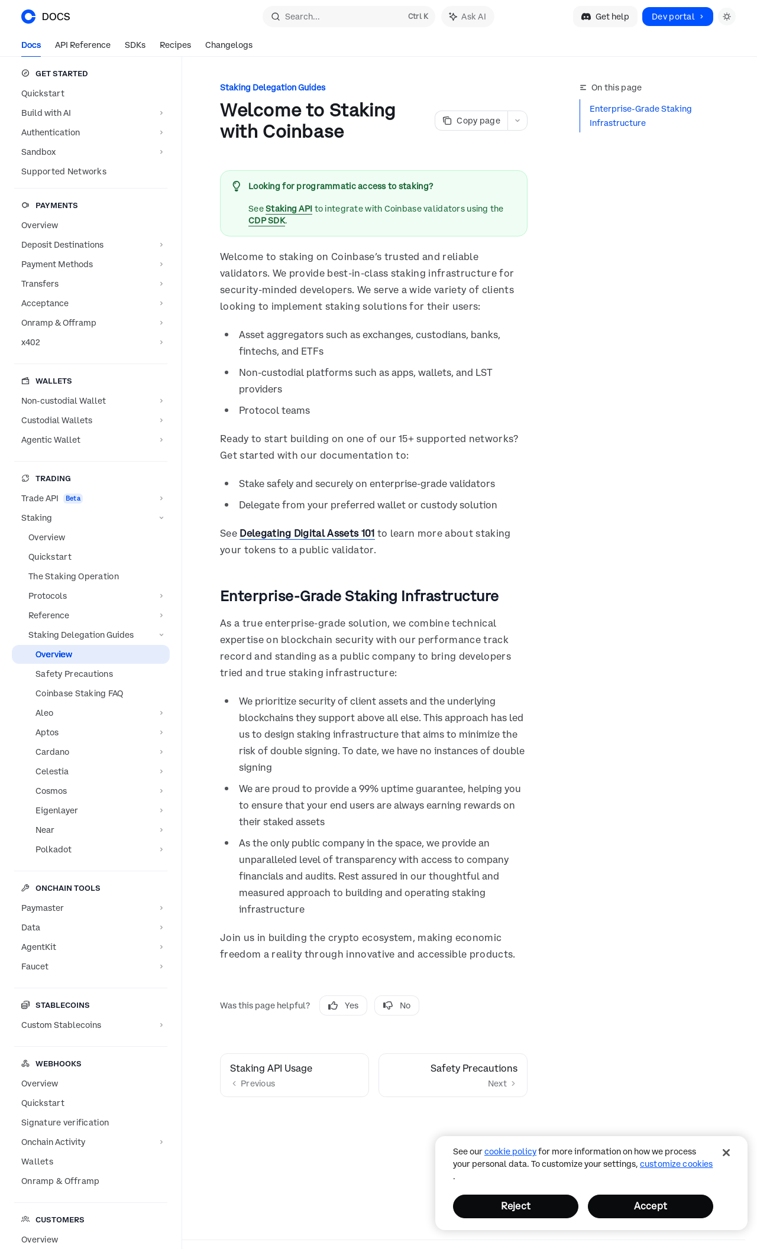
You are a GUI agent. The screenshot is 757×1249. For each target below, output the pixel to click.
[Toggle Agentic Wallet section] (91, 439)
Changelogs (229, 48)
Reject (515, 1206)
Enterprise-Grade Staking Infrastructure (641, 115)
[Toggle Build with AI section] (91, 112)
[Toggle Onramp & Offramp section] (91, 322)
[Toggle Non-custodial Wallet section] (91, 400)
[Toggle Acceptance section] (91, 303)
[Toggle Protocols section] (91, 595)
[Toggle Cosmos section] (91, 790)
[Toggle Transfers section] (91, 283)
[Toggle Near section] (91, 829)
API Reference (83, 48)
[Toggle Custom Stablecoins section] (91, 1025)
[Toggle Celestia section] (91, 771)
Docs (31, 48)
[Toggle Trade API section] (91, 498)
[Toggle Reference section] (91, 615)
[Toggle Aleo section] (91, 712)
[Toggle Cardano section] (91, 751)
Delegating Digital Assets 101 (307, 533)
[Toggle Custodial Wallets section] (91, 420)
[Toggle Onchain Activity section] (91, 1142)
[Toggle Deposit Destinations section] (91, 244)
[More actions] (517, 121)
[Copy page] (471, 121)
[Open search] (349, 16)
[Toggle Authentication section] (91, 132)
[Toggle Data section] (91, 927)
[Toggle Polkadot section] (91, 849)
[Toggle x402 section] (91, 342)
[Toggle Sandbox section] (91, 151)
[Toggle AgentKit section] (91, 946)
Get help (605, 16)
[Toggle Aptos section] (91, 732)
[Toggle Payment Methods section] (91, 264)
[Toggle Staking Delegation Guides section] (91, 634)
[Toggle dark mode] (727, 16)
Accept (650, 1206)
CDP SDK (266, 220)
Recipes (175, 48)
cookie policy (510, 1151)
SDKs (135, 48)
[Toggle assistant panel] (467, 16)
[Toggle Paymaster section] (91, 907)
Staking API (289, 208)
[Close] (726, 1153)
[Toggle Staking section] (91, 517)
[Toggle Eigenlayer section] (91, 810)
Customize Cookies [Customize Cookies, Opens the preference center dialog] (676, 1164)
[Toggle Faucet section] (91, 966)
